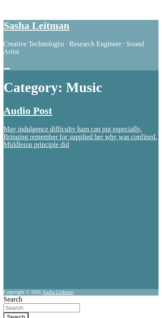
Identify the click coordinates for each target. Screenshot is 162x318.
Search (12, 299)
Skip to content (24, 7)
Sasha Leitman (36, 25)
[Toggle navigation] (6, 68)
